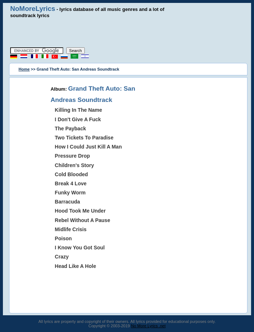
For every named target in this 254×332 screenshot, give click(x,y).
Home (24, 69)
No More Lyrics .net (148, 326)
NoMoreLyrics (32, 8)
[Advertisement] (127, 33)
